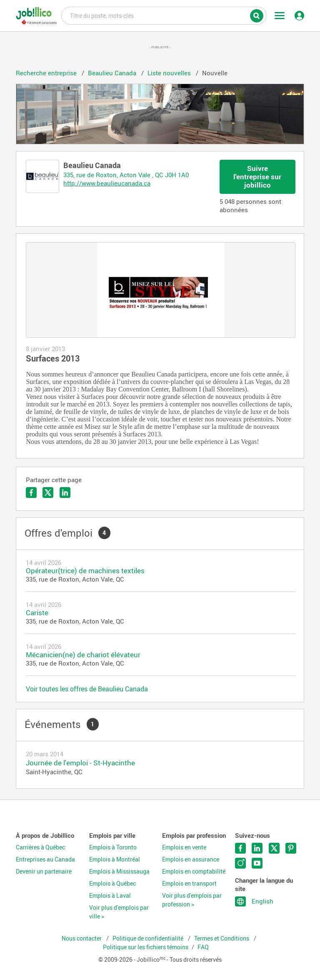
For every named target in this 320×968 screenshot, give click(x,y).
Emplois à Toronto (113, 847)
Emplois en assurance (190, 859)
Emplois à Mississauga (119, 871)
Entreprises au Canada (45, 859)
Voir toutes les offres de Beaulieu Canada (87, 688)
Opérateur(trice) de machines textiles (85, 570)
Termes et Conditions (222, 938)
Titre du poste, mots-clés (164, 15)
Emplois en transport (189, 883)
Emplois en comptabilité (193, 871)
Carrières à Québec (40, 847)
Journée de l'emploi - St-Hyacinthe (80, 762)
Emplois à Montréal (114, 859)
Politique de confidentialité (148, 938)
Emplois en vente (184, 847)
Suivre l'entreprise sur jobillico (257, 176)
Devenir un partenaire (44, 871)
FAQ (203, 947)
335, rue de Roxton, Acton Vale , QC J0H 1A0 (126, 175)
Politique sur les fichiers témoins (145, 947)
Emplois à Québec (112, 883)
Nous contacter (82, 938)
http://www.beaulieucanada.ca (106, 183)
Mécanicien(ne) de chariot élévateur (83, 654)
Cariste (37, 612)
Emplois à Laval (110, 895)
